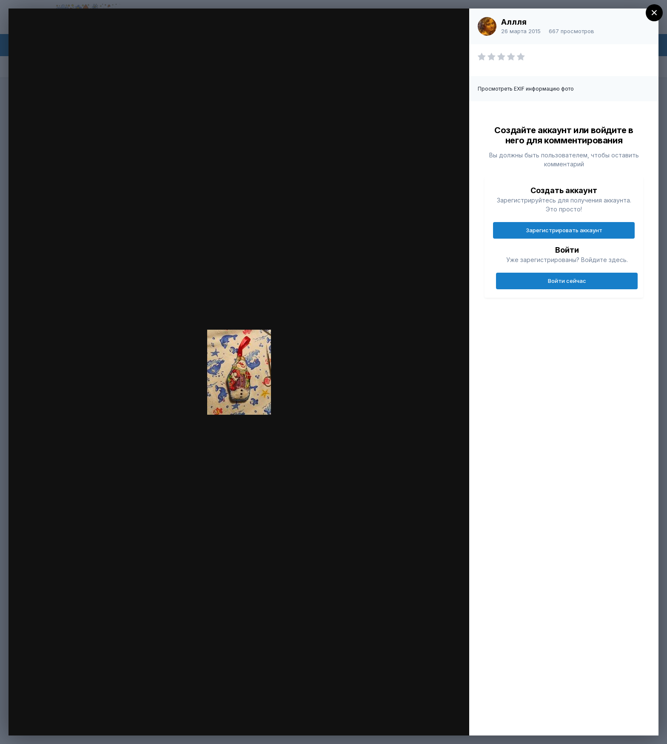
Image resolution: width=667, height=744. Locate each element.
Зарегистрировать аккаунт (564, 230)
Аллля (514, 21)
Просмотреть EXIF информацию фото (526, 89)
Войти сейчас (567, 280)
